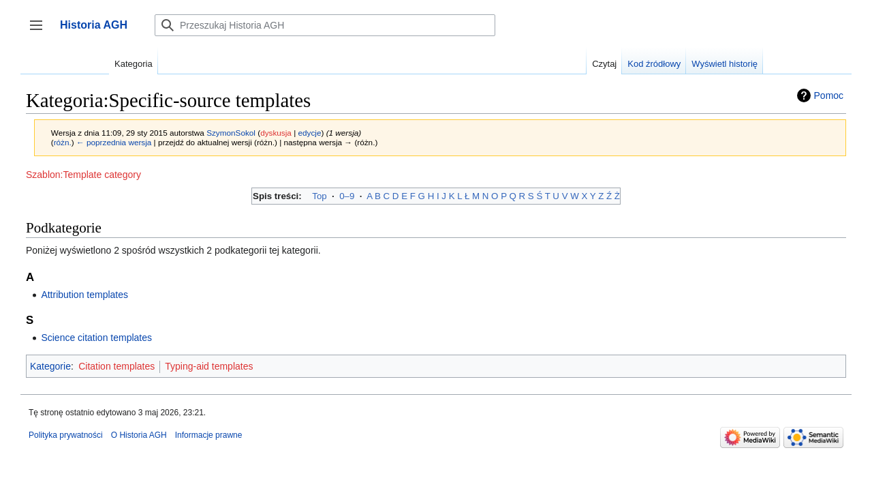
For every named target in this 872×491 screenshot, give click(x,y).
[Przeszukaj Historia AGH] (325, 25)
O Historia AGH (139, 435)
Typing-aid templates (209, 366)
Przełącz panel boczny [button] (40, 32)
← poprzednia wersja (113, 142)
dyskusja (276, 132)
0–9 (346, 196)
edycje (309, 132)
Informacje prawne (209, 435)
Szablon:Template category (83, 174)
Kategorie (50, 366)
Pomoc (829, 95)
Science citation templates (96, 337)
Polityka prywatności (66, 435)
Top (319, 196)
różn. (63, 142)
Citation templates (116, 366)
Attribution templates (84, 294)
